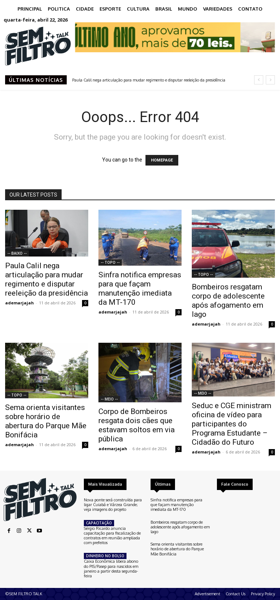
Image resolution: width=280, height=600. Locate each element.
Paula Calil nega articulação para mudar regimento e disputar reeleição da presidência (148, 80)
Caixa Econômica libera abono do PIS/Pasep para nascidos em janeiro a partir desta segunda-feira (111, 568)
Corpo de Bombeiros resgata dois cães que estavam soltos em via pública (136, 425)
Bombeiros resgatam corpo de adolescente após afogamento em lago (228, 300)
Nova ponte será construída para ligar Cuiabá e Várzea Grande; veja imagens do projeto (113, 504)
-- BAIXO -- (17, 253)
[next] (270, 79)
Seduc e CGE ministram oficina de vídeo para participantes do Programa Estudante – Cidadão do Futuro (231, 424)
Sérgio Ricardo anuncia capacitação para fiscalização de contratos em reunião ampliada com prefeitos (112, 536)
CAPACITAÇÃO (99, 522)
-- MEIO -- (109, 399)
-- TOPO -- (110, 262)
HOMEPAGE (162, 160)
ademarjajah (19, 302)
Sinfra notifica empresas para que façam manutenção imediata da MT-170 (139, 288)
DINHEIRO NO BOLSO (105, 555)
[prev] (258, 79)
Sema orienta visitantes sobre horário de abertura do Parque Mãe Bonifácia (45, 421)
